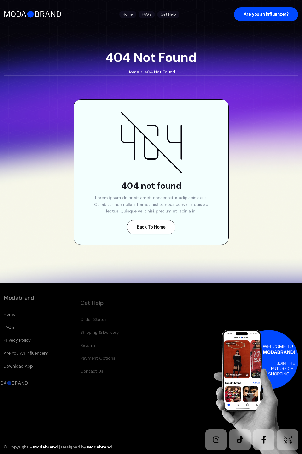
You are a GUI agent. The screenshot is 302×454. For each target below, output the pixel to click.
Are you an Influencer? (26, 364)
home (9, 325)
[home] (34, 14)
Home (133, 72)
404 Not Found (159, 72)
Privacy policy (17, 351)
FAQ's (9, 338)
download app (18, 377)
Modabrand (45, 447)
